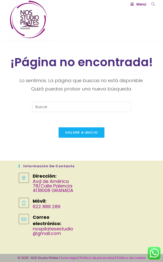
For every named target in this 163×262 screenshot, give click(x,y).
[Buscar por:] (151, 4)
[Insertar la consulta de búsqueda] (81, 107)
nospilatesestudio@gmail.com (53, 231)
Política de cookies (131, 258)
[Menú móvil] (139, 4)
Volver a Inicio (81, 132)
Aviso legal (69, 258)
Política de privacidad (97, 258)
